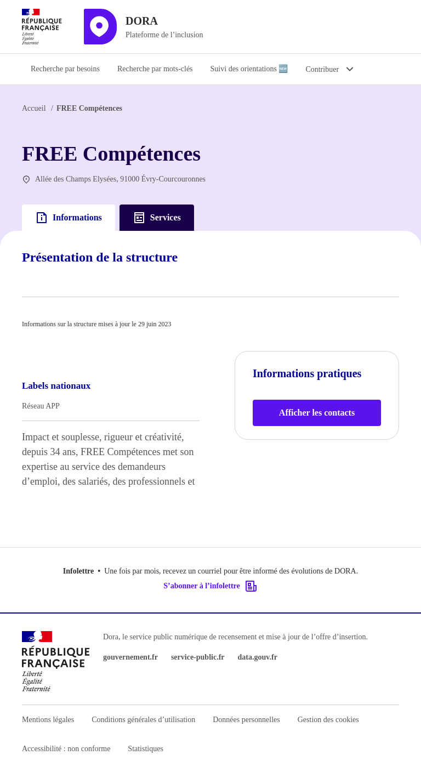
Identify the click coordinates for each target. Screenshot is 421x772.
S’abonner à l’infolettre (210, 586)
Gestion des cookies (328, 720)
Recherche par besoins (65, 69)
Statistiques (145, 749)
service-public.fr (198, 657)
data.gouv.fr (257, 657)
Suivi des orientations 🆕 (249, 69)
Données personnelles (246, 720)
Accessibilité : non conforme (66, 749)
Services (157, 217)
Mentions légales (48, 720)
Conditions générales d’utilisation (143, 720)
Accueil (34, 108)
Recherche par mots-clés (155, 69)
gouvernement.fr (130, 657)
